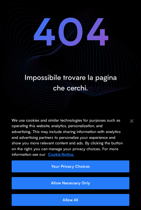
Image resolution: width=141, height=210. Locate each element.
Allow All (70, 201)
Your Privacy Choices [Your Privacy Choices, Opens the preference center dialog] (70, 167)
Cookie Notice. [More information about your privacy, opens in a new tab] (61, 155)
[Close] (131, 122)
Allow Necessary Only (70, 184)
